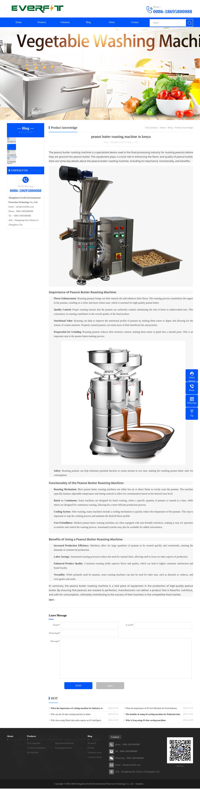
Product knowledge (23, 151)
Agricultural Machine (64, 744)
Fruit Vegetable (33, 744)
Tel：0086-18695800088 (126, 752)
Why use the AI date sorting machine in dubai (71, 715)
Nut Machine (32, 753)
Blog (88, 22)
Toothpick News (22, 160)
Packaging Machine (63, 748)
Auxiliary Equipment (36, 748)
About (112, 22)
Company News (21, 170)
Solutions (65, 22)
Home (19, 22)
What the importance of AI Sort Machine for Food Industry (151, 709)
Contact (135, 22)
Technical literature (23, 142)
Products (42, 22)
